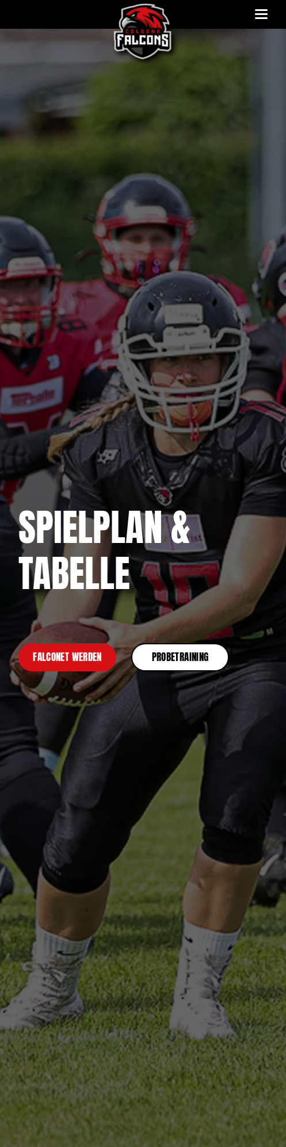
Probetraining (180, 657)
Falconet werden (67, 657)
